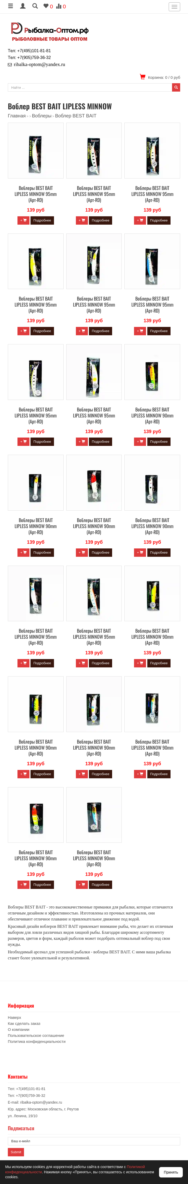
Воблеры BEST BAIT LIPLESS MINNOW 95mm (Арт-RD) (36, 193)
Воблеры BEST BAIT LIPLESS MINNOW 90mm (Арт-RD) (152, 415)
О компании (18, 1029)
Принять (171, 1172)
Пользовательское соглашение (36, 1035)
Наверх (14, 1017)
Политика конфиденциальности (36, 1041)
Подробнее (42, 220)
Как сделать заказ (24, 1023)
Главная (17, 115)
